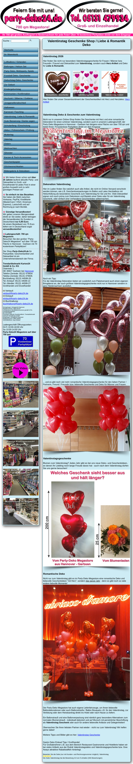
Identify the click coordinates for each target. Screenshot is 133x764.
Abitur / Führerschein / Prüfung (19, 130)
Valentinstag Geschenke (89, 735)
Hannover (29, 271)
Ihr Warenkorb (11, 54)
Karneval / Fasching (14, 112)
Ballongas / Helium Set (15, 66)
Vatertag (8, 139)
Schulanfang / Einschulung (17, 125)
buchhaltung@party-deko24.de (18, 304)
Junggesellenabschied (15, 103)
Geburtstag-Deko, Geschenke (18, 80)
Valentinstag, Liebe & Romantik (19, 116)
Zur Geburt (9, 84)
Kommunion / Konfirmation (17, 94)
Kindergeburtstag (12, 89)
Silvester (8, 153)
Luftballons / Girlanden (15, 62)
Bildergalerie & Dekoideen (16, 171)
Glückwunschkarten (13, 166)
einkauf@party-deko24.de (15, 298)
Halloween (9, 107)
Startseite (8, 50)
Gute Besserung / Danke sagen (19, 121)
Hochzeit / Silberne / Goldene (18, 98)
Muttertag (8, 134)
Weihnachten (10, 148)
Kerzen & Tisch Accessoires (17, 157)
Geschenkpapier (12, 162)
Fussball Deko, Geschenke (17, 75)
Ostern (7, 143)
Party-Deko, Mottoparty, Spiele (19, 71)
